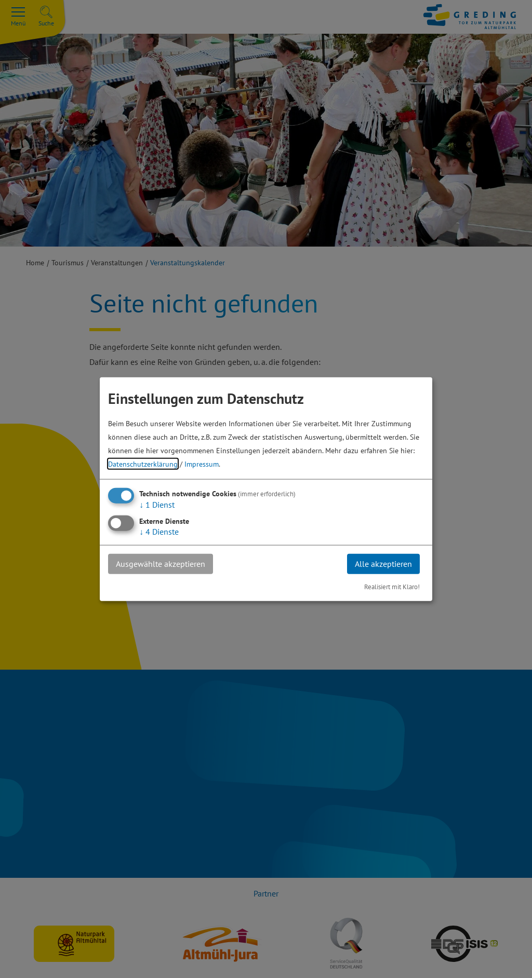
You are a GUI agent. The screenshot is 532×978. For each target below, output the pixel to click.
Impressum (201, 464)
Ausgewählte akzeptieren (160, 564)
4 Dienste (159, 531)
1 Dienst (157, 504)
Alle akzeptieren (383, 564)
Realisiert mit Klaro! (392, 586)
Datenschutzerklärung (143, 464)
